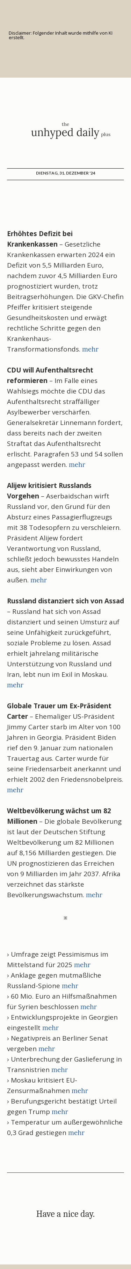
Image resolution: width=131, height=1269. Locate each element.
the (65, 124)
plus (105, 134)
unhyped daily (65, 132)
